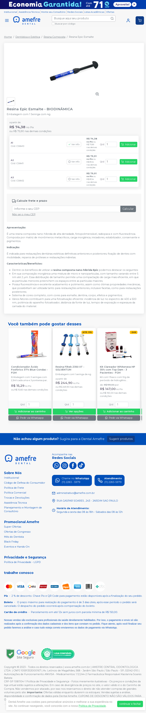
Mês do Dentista (14, 536)
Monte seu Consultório (53, 12)
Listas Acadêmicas (94, 12)
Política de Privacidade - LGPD (22, 562)
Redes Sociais (75, 12)
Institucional (10, 12)
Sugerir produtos (121, 438)
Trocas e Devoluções (16, 497)
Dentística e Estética (27, 36)
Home (8, 36)
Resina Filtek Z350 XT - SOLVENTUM (69, 368)
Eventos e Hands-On (17, 546)
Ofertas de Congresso (17, 531)
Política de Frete (14, 487)
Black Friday (11, 541)
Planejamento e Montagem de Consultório (23, 509)
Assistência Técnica (29, 12)
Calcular (128, 208)
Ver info (74, 144)
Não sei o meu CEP (24, 214)
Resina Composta (54, 36)
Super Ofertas (12, 526)
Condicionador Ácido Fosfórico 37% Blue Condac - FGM (29, 369)
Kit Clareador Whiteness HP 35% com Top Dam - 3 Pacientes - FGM (117, 369)
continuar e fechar (130, 703)
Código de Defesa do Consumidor (24, 482)
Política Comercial (15, 492)
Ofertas (110, 12)
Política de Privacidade (92, 705)
